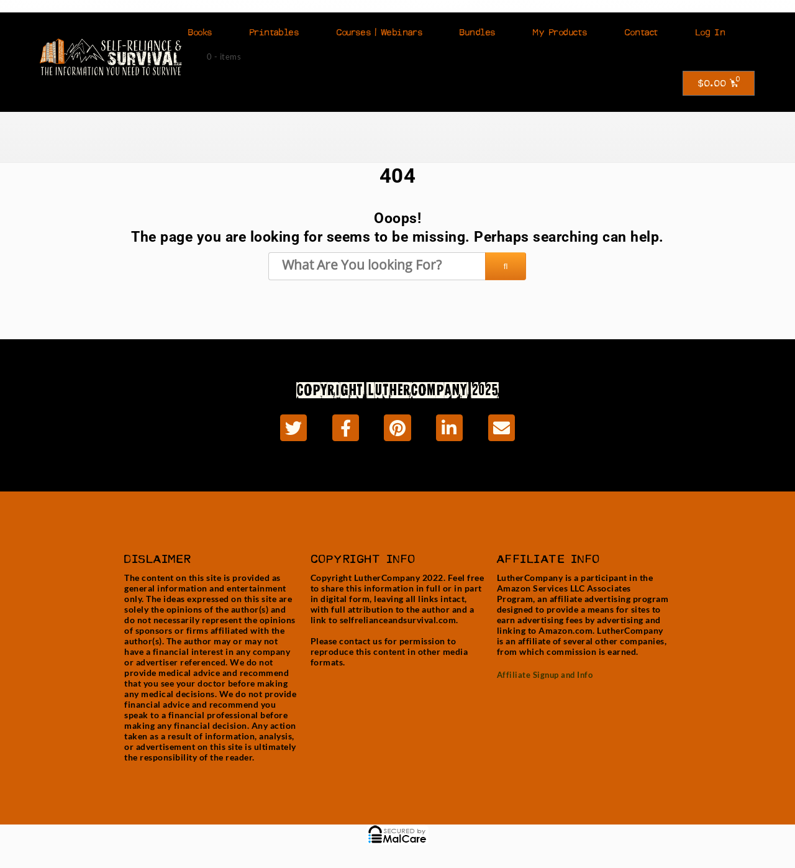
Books (200, 32)
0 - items (224, 57)
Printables (274, 32)
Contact (641, 32)
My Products (560, 32)
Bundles (478, 32)
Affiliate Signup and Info (545, 675)
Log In (710, 32)
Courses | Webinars (379, 32)
